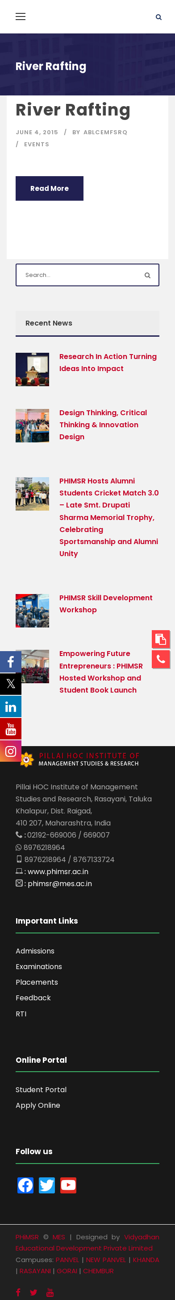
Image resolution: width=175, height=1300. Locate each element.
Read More (49, 188)
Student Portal (41, 1090)
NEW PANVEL (106, 1259)
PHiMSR (27, 1237)
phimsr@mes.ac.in (60, 884)
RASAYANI (35, 1270)
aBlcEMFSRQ (105, 132)
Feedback (33, 998)
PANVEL (67, 1259)
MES (59, 1237)
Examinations (39, 967)
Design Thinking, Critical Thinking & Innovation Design (103, 425)
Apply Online (38, 1105)
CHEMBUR (98, 1270)
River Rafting (73, 109)
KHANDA (146, 1259)
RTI (21, 1014)
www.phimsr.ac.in (58, 872)
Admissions (35, 951)
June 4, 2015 (37, 132)
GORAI (67, 1270)
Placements (37, 982)
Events (37, 144)
